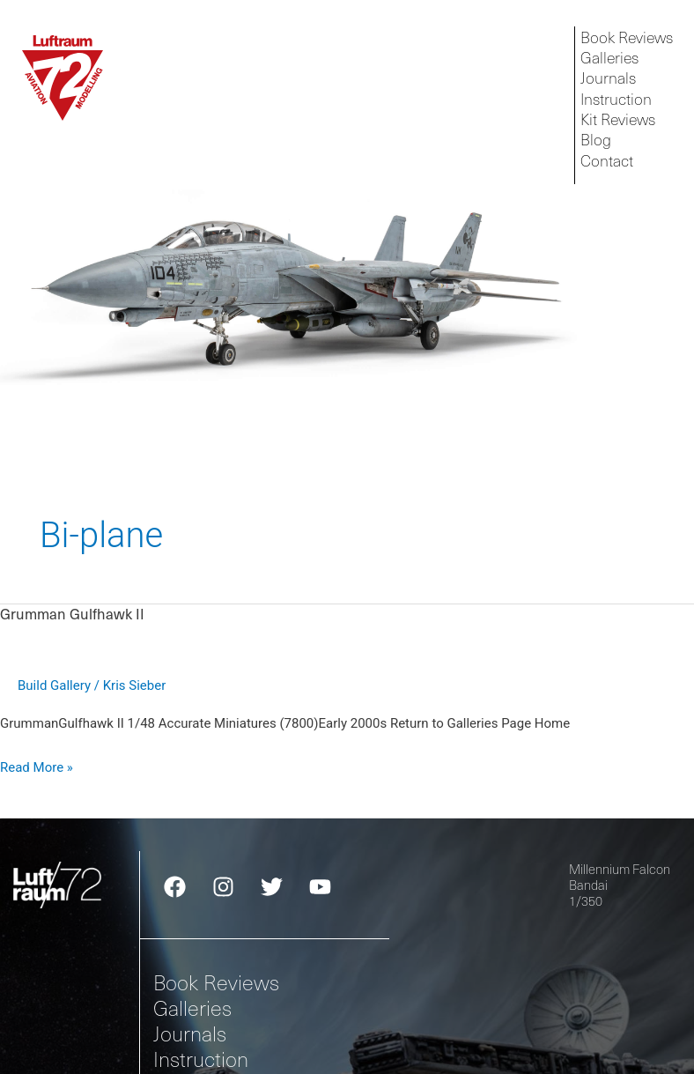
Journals (189, 1033)
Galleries (192, 1007)
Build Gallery (54, 685)
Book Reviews (216, 982)
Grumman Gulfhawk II (72, 614)
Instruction (200, 1058)
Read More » (36, 765)
